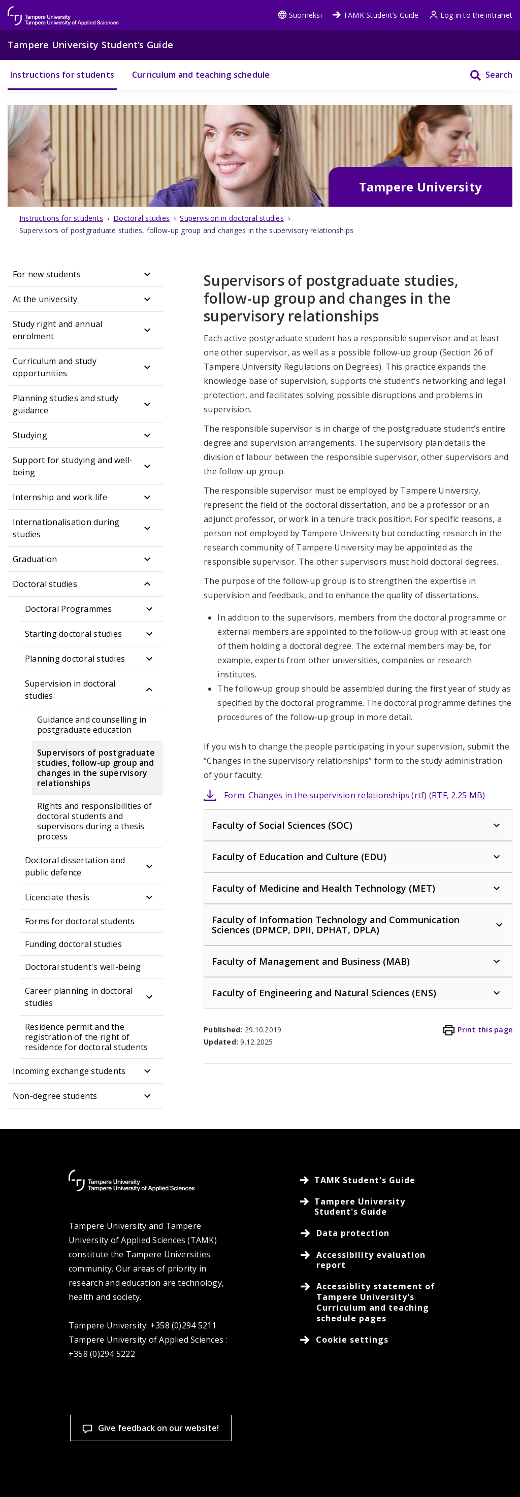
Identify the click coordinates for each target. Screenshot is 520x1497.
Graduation (35, 559)
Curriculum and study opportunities (54, 367)
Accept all (193, 1471)
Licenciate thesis (57, 897)
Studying (30, 435)
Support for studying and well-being (73, 466)
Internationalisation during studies (66, 528)
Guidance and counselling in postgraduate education (91, 724)
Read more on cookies (79, 1436)
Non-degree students (55, 1095)
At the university (45, 299)
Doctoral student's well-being (83, 966)
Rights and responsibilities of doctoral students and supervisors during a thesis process (94, 821)
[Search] (484, 75)
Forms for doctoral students (80, 921)
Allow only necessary (313, 1471)
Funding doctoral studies (73, 944)
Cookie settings (74, 1471)
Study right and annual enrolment (57, 330)
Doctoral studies (45, 584)
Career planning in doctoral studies (79, 996)
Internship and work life (60, 497)
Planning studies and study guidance (65, 404)
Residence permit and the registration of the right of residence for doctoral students (86, 1037)
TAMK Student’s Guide (375, 15)
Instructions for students (62, 74)
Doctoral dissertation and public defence (75, 866)
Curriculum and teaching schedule (201, 74)
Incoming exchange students (69, 1071)
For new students (47, 274)
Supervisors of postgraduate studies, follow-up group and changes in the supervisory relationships (96, 768)
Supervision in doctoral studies (70, 689)
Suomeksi (300, 15)
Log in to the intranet (470, 15)
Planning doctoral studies (75, 658)
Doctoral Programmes (68, 608)
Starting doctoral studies (73, 633)
